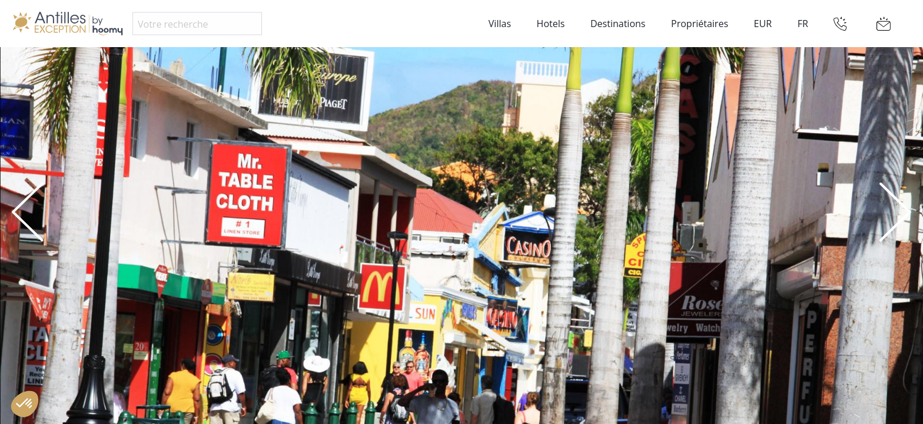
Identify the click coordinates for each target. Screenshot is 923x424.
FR (803, 23)
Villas (500, 23)
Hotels (551, 23)
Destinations (617, 23)
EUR (763, 23)
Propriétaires (699, 23)
